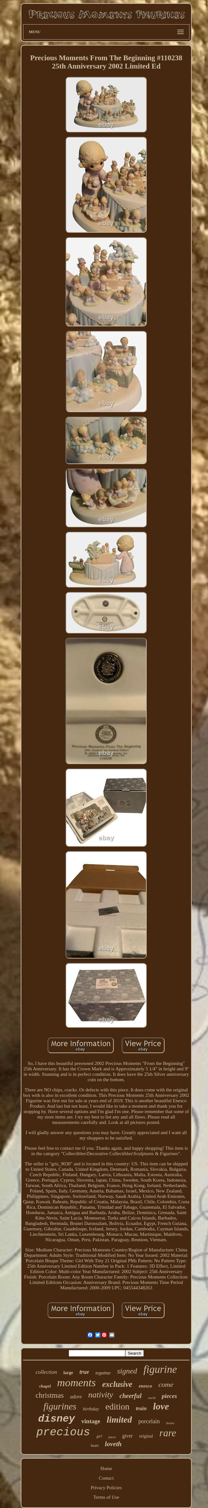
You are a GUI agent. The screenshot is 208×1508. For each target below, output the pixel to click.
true (84, 1372)
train (141, 1408)
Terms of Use (106, 1497)
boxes (170, 1423)
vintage (90, 1421)
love (161, 1406)
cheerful (130, 1395)
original (146, 1436)
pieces (169, 1396)
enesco (145, 1385)
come (165, 1384)
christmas (49, 1395)
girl (99, 1436)
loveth (113, 1444)
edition (117, 1406)
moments (76, 1382)
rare (167, 1433)
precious (63, 1432)
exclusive (117, 1384)
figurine (160, 1369)
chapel (45, 1386)
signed (127, 1371)
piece (112, 1437)
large (68, 1372)
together (103, 1373)
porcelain (149, 1421)
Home (106, 1468)
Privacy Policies (106, 1487)
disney (56, 1419)
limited (119, 1419)
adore (76, 1396)
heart (94, 1445)
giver (127, 1436)
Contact (106, 1478)
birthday (91, 1408)
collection (46, 1372)
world (151, 1398)
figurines (59, 1406)
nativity (100, 1394)
